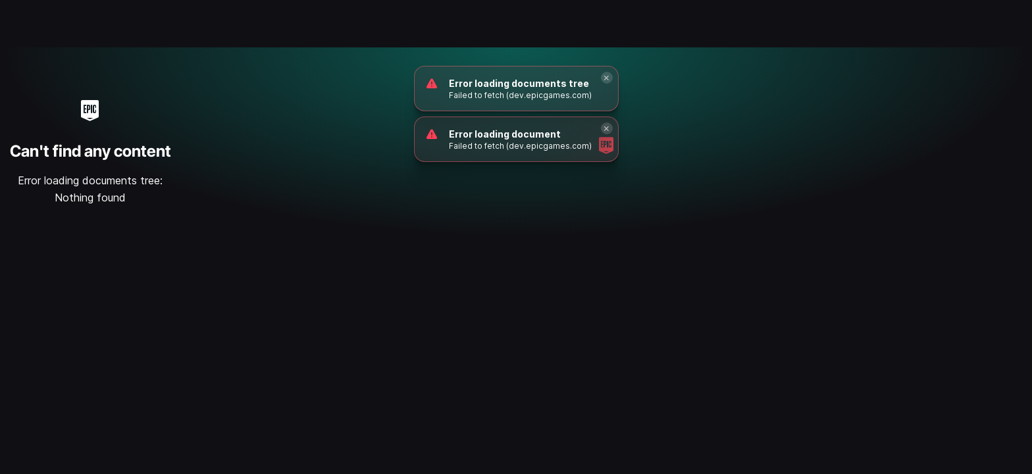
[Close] (607, 78)
